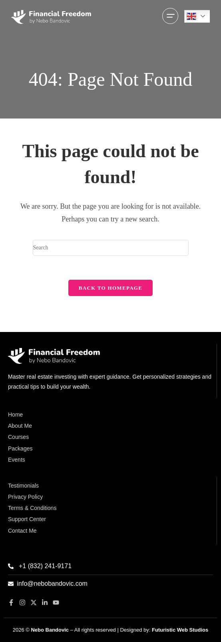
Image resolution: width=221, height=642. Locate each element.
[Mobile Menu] (170, 17)
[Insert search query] (111, 248)
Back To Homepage (110, 288)
